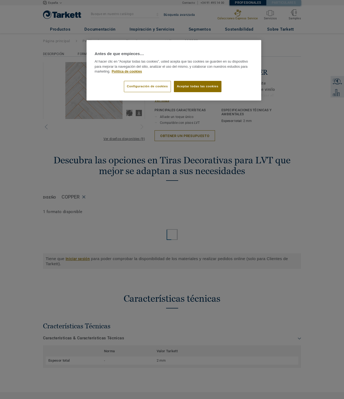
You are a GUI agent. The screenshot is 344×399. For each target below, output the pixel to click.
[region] (174, 70)
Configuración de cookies (147, 86)
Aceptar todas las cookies (197, 86)
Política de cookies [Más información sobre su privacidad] (127, 71)
